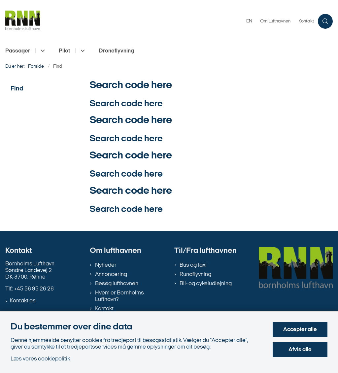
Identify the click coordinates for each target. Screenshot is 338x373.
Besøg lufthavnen (116, 284)
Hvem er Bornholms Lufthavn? (119, 296)
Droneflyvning (116, 51)
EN (249, 21)
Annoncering (111, 274)
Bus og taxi (193, 265)
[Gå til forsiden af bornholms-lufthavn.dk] (121, 21)
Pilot (64, 51)
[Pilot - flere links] (81, 50)
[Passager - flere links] (41, 50)
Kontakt (104, 309)
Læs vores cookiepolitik (40, 359)
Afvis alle (300, 350)
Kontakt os (23, 301)
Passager (17, 51)
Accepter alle (300, 329)
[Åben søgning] (325, 21)
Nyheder (106, 265)
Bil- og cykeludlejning (206, 284)
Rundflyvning (195, 274)
